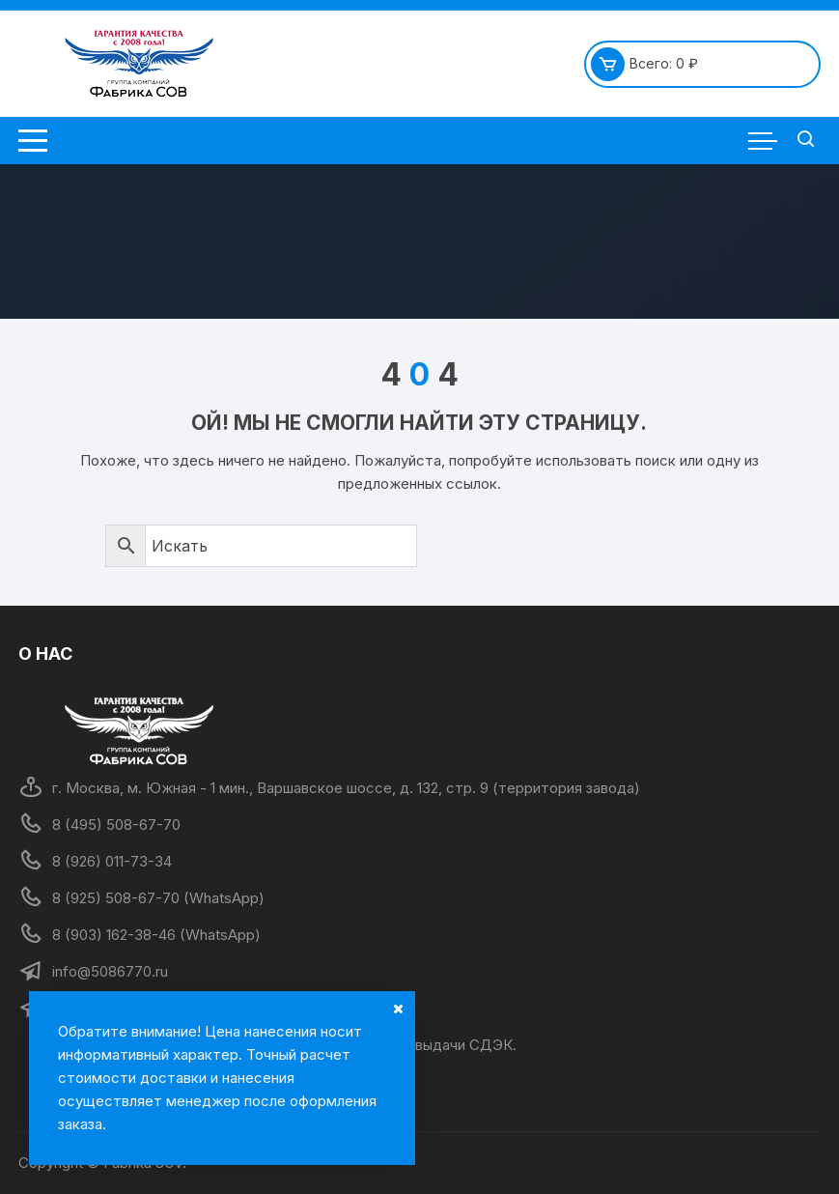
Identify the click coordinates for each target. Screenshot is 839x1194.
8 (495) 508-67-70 (116, 824)
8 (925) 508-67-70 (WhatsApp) (158, 898)
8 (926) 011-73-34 (112, 861)
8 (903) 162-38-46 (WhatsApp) (156, 934)
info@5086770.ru (110, 971)
